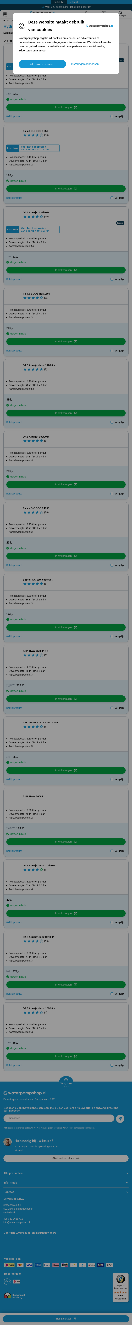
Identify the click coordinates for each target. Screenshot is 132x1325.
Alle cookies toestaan (41, 64)
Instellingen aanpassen (85, 64)
